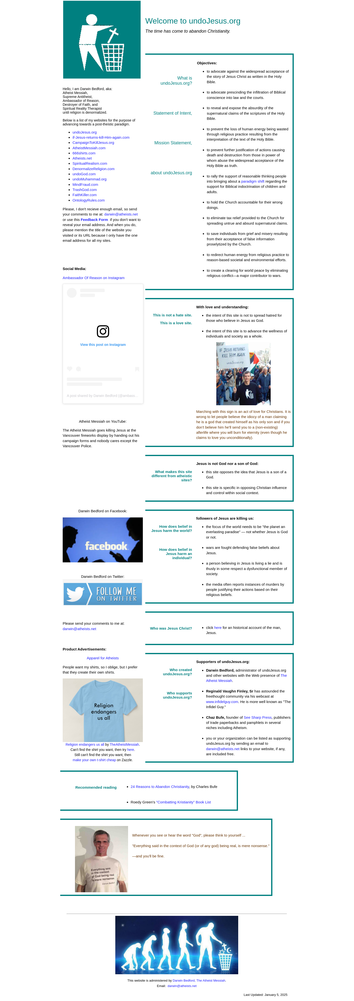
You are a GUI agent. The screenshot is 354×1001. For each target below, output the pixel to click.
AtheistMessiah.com (89, 148)
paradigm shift (252, 181)
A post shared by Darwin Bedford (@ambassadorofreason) (111, 396)
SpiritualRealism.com (90, 163)
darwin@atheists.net (121, 214)
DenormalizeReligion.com (94, 169)
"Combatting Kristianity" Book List (183, 802)
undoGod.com (84, 174)
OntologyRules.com (89, 200)
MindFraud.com (85, 184)
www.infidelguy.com (222, 702)
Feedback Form (94, 219)
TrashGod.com (85, 190)
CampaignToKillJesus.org (93, 142)
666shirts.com (84, 153)
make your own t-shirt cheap (94, 760)
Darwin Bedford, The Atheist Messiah (199, 980)
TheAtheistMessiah (124, 744)
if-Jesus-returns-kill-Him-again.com (101, 137)
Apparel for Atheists (103, 658)
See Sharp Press (258, 717)
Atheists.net (82, 158)
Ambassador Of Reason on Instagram (94, 278)
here (130, 750)
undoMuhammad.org (89, 179)
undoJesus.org (85, 132)
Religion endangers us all (85, 744)
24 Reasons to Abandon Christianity (160, 787)
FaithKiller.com (85, 195)
